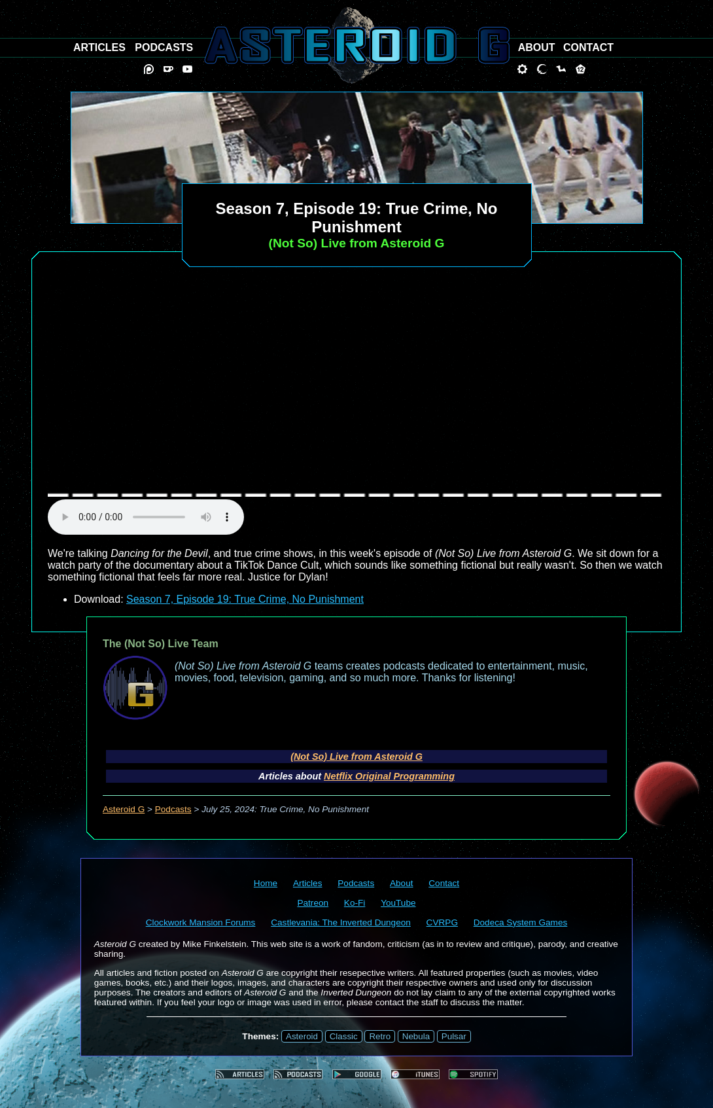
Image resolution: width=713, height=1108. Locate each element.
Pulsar (454, 1036)
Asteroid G (124, 809)
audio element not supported (146, 517)
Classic (344, 1036)
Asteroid (302, 1036)
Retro (380, 1036)
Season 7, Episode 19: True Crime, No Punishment (245, 599)
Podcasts (173, 809)
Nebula (416, 1036)
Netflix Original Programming (389, 776)
